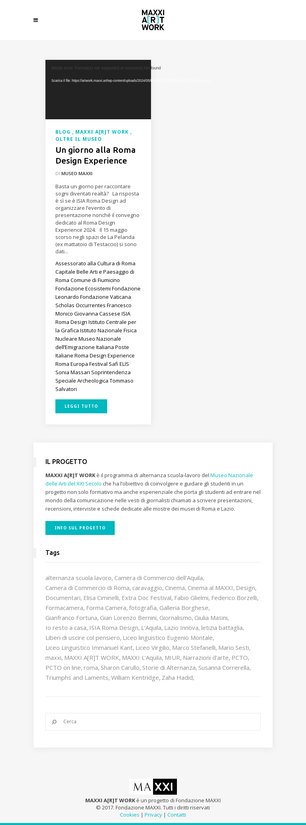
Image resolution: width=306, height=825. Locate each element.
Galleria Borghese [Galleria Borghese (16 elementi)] (183, 608)
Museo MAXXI (76, 173)
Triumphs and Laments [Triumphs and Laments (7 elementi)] (76, 677)
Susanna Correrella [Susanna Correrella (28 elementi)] (223, 667)
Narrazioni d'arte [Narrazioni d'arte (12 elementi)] (206, 657)
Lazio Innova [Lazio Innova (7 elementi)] (181, 628)
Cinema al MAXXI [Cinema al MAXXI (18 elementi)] (210, 588)
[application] (98, 89)
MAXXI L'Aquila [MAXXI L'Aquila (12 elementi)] (142, 657)
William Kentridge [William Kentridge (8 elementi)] (135, 677)
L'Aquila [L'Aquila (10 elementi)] (151, 628)
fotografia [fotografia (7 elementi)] (143, 608)
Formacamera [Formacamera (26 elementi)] (64, 608)
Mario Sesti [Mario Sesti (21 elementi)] (233, 647)
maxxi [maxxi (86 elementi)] (53, 657)
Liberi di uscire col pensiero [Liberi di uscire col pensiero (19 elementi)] (82, 637)
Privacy (153, 814)
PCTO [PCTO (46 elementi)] (239, 657)
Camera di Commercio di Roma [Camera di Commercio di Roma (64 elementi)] (87, 588)
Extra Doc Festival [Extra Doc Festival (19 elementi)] (146, 598)
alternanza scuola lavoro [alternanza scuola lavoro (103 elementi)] (78, 578)
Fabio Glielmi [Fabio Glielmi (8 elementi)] (191, 598)
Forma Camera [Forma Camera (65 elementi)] (106, 608)
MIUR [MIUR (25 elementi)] (172, 657)
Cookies (129, 814)
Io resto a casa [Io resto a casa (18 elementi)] (65, 628)
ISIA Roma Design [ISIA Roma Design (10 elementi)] (113, 628)
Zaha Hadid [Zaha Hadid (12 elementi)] (177, 677)
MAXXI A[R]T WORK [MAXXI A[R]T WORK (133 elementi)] (91, 657)
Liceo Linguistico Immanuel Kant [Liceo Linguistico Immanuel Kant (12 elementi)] (89, 647)
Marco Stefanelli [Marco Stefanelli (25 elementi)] (194, 647)
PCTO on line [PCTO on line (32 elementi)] (63, 667)
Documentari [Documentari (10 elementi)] (62, 598)
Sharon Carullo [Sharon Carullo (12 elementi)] (120, 667)
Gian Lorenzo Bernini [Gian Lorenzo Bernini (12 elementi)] (128, 618)
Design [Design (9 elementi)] (245, 588)
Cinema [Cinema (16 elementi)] (175, 588)
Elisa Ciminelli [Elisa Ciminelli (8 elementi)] (101, 598)
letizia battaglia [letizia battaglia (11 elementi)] (222, 628)
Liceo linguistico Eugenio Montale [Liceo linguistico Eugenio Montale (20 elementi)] (168, 637)
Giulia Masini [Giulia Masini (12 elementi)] (211, 618)
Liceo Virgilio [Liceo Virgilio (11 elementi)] (152, 647)
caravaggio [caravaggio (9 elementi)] (147, 588)
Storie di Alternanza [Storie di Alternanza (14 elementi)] (169, 667)
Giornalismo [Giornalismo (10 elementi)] (175, 618)
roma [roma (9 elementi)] (91, 667)
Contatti (176, 814)
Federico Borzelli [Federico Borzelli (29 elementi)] (234, 598)
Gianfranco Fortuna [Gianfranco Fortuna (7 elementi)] (71, 618)
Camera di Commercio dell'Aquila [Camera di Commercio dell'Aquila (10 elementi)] (158, 578)
